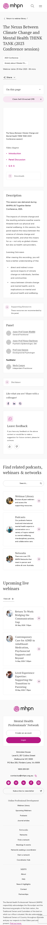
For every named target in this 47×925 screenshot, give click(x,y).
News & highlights (23, 884)
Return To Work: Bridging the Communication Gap (24, 617)
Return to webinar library (16, 18)
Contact (23, 889)
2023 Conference (11, 58)
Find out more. (16, 923)
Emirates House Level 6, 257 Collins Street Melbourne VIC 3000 (23, 755)
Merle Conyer (19, 365)
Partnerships (23, 894)
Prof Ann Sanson (20, 349)
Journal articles (23, 821)
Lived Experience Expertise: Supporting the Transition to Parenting (24, 680)
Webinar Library (24, 496)
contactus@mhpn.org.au (21, 775)
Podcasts (20, 517)
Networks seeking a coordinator (23, 850)
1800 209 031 (23, 769)
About (23, 874)
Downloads (16, 176)
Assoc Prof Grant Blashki (24, 331)
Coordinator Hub (23, 860)
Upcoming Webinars (23, 811)
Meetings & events (23, 845)
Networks (20, 553)
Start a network (24, 855)
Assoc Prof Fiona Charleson (25, 340)
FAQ (23, 879)
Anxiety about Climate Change (16, 63)
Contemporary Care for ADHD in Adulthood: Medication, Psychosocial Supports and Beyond (25, 647)
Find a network (23, 840)
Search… (31, 483)
